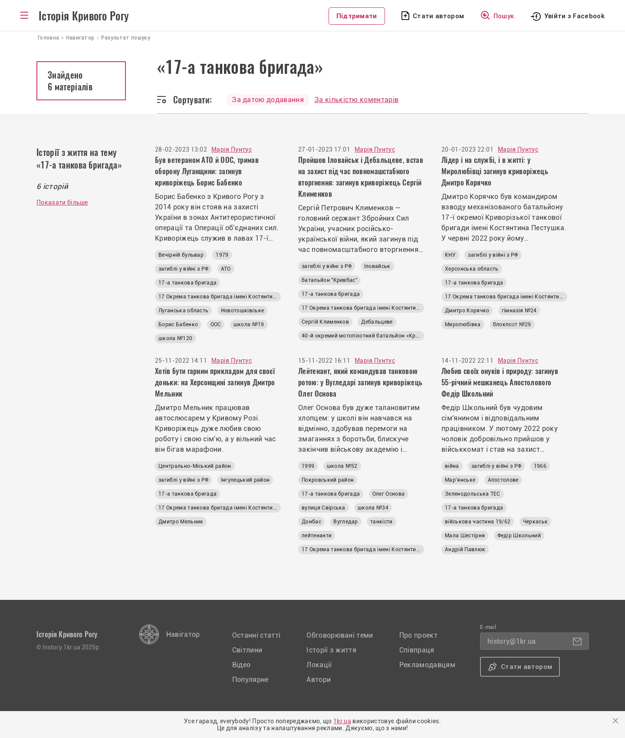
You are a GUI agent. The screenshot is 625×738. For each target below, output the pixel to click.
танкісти (381, 522)
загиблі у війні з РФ (183, 269)
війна (452, 466)
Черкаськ (535, 522)
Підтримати (356, 16)
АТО (226, 269)
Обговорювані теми (339, 635)
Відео (241, 665)
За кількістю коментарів (356, 100)
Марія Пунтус (231, 149)
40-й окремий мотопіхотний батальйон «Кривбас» (363, 336)
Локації (319, 665)
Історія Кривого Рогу (84, 16)
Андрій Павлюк (465, 549)
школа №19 (249, 324)
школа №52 (342, 466)
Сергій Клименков (325, 322)
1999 (308, 466)
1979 (222, 255)
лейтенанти (317, 536)
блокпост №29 (512, 324)
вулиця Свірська (323, 508)
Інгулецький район (245, 480)
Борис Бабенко (178, 324)
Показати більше (62, 202)
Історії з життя (331, 650)
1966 (540, 466)
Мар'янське (460, 480)
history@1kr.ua (511, 641)
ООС (216, 324)
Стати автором (438, 16)
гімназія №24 (519, 311)
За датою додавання (268, 100)
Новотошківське (242, 311)
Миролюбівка (463, 324)
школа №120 (175, 338)
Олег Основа (388, 494)
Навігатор (183, 634)
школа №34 (373, 508)
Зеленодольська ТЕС (472, 494)
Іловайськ (377, 266)
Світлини (247, 650)
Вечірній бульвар (181, 255)
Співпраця (416, 650)
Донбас (311, 522)
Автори (318, 679)
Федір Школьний (519, 536)
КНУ (450, 255)
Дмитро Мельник (180, 522)
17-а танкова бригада (187, 283)
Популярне (250, 679)
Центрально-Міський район (194, 466)
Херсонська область (472, 269)
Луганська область (183, 311)
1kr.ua (342, 721)
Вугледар (345, 522)
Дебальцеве (376, 322)
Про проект (418, 635)
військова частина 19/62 (477, 522)
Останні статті (256, 635)
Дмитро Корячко (467, 311)
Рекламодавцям (427, 665)
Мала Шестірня (465, 536)
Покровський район (328, 480)
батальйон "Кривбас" (329, 280)
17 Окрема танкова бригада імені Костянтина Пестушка (219, 297)
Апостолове (503, 480)
